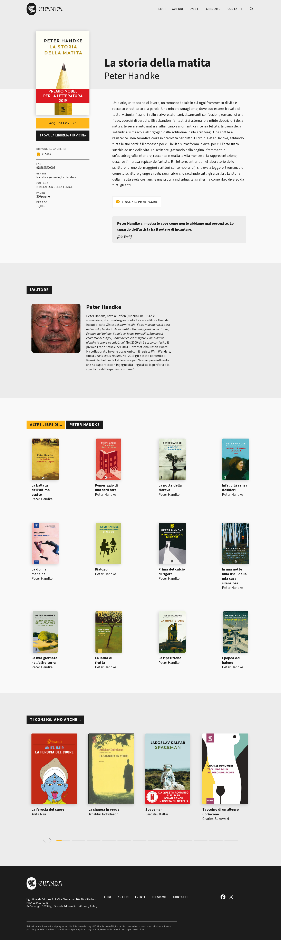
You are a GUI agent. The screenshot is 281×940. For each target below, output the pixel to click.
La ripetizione (169, 658)
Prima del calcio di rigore (171, 572)
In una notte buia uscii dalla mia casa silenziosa (234, 576)
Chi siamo (213, 9)
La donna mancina (39, 572)
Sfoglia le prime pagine (140, 202)
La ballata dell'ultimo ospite (40, 490)
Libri (161, 9)
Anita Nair (38, 814)
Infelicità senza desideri (235, 488)
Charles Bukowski (215, 818)
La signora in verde (103, 809)
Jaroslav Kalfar (156, 814)
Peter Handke (131, 76)
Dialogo (101, 569)
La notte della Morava (170, 488)
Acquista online (63, 123)
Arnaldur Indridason (103, 814)
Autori (177, 9)
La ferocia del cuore (47, 809)
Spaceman (154, 809)
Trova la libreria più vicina (63, 135)
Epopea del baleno (231, 660)
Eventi (195, 9)
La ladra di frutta (103, 660)
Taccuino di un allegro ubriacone (220, 812)
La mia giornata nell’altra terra (44, 660)
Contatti (234, 9)
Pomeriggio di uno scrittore (106, 488)
